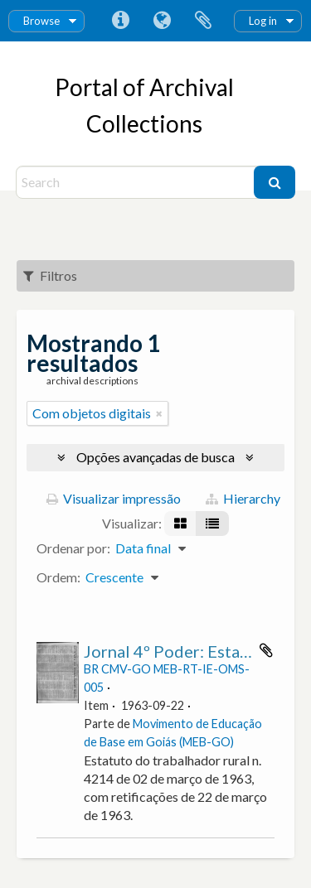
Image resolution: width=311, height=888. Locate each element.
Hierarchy (243, 498)
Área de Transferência (203, 20)
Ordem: (58, 577)
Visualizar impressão (113, 498)
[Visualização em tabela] (212, 523)
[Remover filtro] (159, 413)
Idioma (161, 20)
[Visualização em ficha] (180, 523)
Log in (263, 20)
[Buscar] (274, 182)
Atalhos (120, 20)
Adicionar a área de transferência (266, 650)
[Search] (137, 182)
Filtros (50, 275)
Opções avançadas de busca (155, 457)
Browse (41, 20)
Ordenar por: (73, 548)
